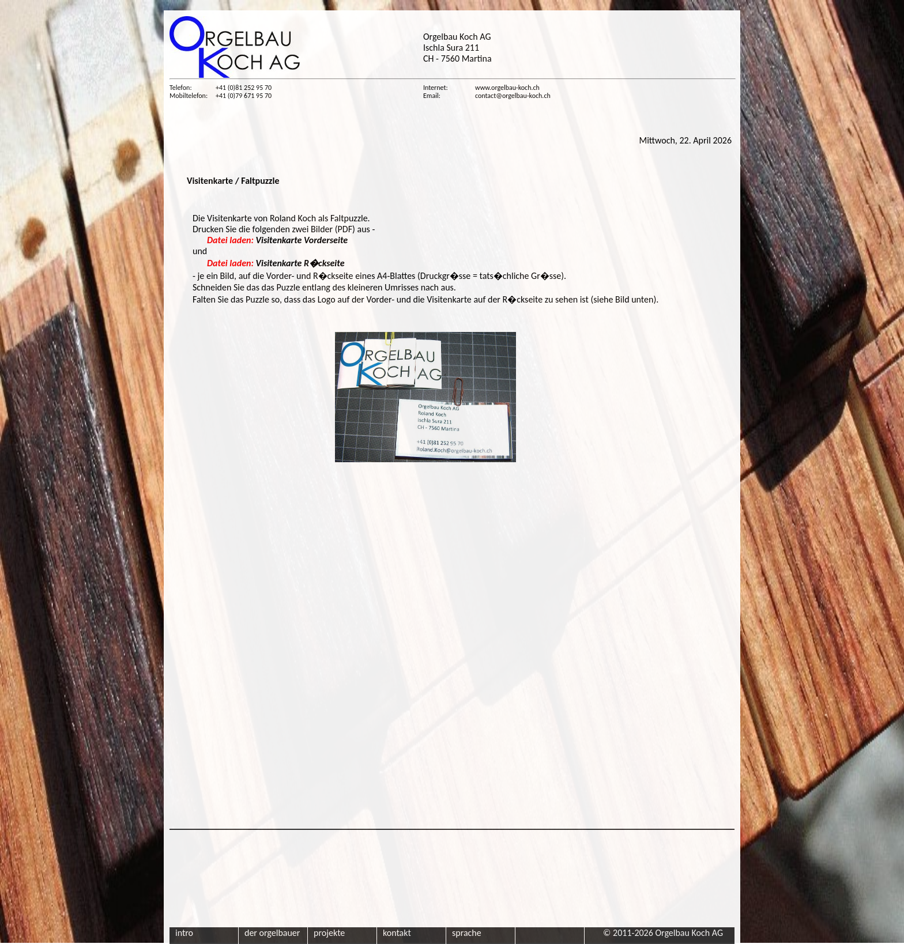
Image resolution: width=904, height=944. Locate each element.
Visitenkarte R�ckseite (276, 263)
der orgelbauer (272, 932)
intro (184, 932)
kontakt (397, 932)
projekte (329, 932)
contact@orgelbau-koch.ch (513, 96)
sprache (466, 932)
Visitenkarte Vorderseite (277, 240)
